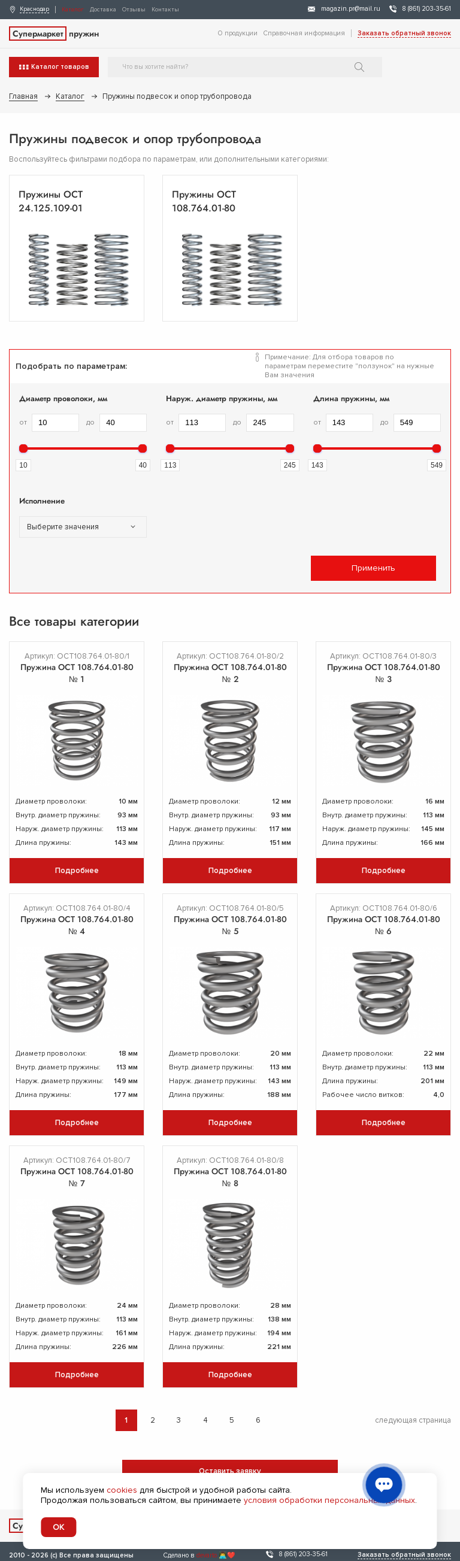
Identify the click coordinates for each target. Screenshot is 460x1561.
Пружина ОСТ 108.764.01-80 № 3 (383, 673)
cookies (122, 1490)
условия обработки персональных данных (329, 1500)
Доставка (103, 9)
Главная (23, 96)
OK (58, 1527)
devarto (206, 1555)
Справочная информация (304, 33)
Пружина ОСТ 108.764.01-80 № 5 (230, 925)
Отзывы (134, 9)
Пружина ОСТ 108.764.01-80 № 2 (230, 673)
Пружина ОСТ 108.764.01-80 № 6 (383, 925)
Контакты (165, 9)
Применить (373, 568)
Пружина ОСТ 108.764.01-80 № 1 (77, 673)
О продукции (238, 33)
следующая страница (413, 1420)
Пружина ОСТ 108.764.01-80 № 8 (230, 1177)
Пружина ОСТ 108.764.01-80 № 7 (77, 1177)
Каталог (73, 9)
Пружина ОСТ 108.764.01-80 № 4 (77, 925)
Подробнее (77, 870)
